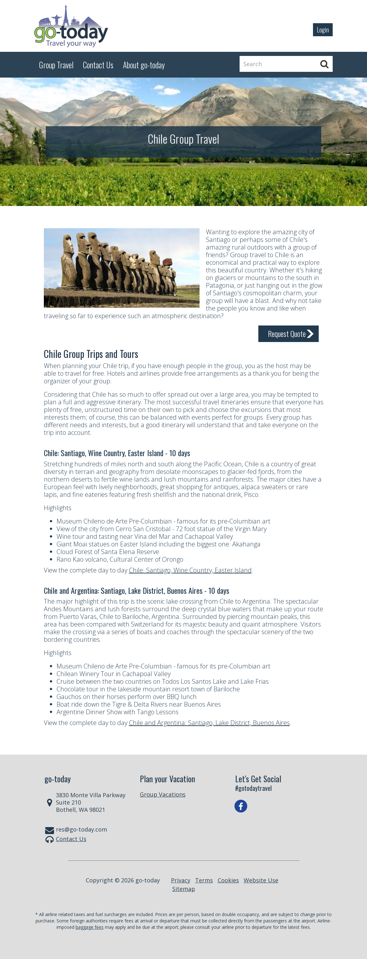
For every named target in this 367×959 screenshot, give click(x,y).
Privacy (180, 880)
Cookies (228, 880)
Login (323, 29)
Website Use (261, 880)
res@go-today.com (81, 829)
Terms (204, 880)
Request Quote (287, 333)
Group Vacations (163, 794)
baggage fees (90, 927)
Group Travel (56, 65)
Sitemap (183, 889)
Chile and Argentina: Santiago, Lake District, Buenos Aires (209, 722)
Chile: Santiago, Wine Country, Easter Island (190, 570)
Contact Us (71, 839)
